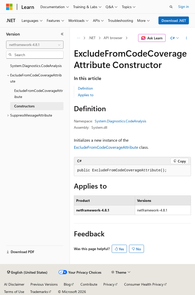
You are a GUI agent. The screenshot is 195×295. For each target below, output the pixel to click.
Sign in (183, 6)
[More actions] (186, 38)
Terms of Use (14, 291)
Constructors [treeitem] (24, 106)
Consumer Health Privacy (144, 284)
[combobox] (34, 45)
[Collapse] (62, 34)
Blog (67, 284)
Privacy (109, 284)
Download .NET (173, 20)
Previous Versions (44, 284)
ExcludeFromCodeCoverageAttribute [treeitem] (38, 93)
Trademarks (39, 291)
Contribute (88, 284)
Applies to (85, 94)
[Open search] (171, 6)
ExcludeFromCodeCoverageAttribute (106, 147)
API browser (113, 37)
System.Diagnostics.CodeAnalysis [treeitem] (36, 65)
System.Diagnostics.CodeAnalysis (120, 121)
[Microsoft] (9, 7)
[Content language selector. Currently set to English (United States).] (27, 272)
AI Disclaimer (14, 284)
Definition (85, 88)
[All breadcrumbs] (78, 38)
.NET (92, 37)
